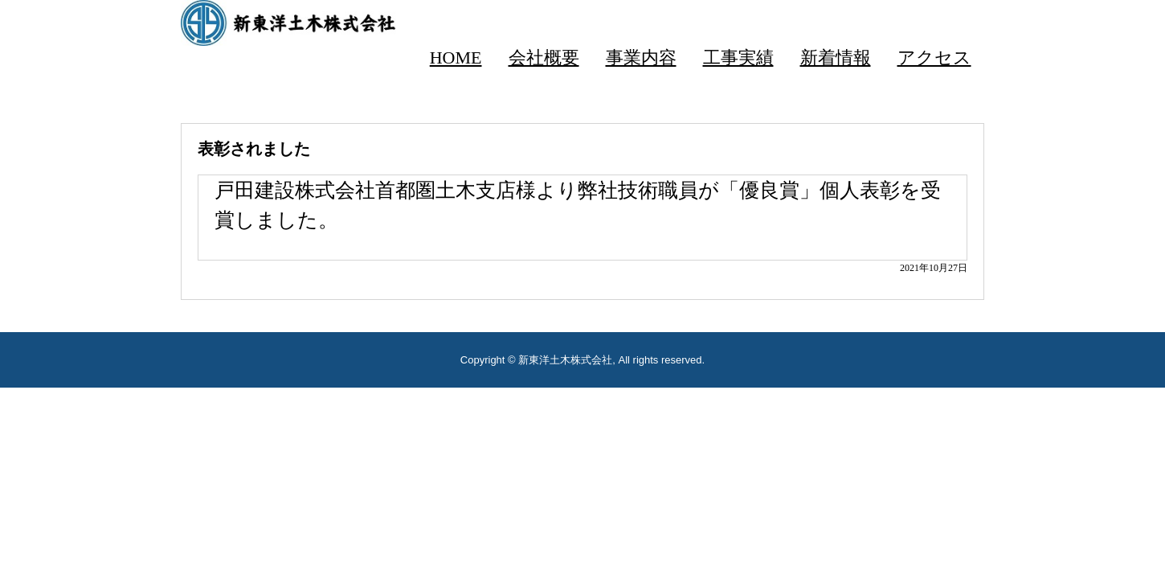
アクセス (934, 57)
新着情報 (835, 57)
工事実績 (738, 57)
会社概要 (544, 57)
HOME (456, 57)
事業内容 (641, 57)
